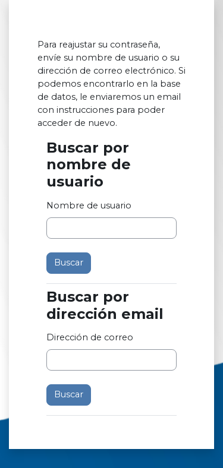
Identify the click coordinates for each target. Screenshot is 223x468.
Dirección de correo (89, 337)
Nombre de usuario (88, 205)
